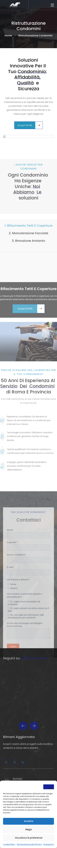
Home (8, 35)
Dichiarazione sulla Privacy (29, 844)
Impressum (48, 844)
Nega (28, 829)
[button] (48, 786)
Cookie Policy (9, 844)
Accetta (28, 821)
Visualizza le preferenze (28, 837)
